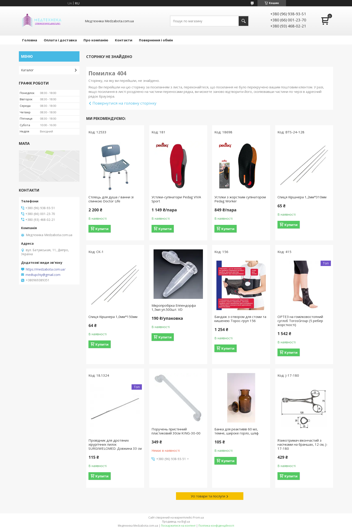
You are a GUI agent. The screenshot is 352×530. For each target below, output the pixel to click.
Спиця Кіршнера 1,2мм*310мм (301, 197)
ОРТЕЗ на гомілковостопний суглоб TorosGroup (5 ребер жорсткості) (300, 321)
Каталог (27, 70)
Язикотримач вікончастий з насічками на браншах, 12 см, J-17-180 (302, 444)
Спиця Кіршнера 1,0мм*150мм (112, 317)
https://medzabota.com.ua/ (45, 269)
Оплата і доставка (60, 40)
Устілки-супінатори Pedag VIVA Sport (176, 199)
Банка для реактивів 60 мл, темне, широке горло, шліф (236, 431)
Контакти (123, 40)
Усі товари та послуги (208, 496)
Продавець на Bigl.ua (176, 521)
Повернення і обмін (156, 40)
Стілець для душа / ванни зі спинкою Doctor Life (111, 199)
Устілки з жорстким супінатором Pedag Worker (240, 199)
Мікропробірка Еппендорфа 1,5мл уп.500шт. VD (174, 307)
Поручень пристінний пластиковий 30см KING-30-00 (176, 431)
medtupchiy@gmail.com (43, 275)
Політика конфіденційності (216, 526)
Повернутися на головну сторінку (124, 103)
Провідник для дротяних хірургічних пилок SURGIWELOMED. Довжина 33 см (115, 444)
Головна (29, 40)
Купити (101, 228)
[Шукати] (243, 21)
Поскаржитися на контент (178, 526)
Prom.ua (198, 517)
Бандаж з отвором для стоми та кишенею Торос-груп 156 (240, 319)
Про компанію (96, 40)
